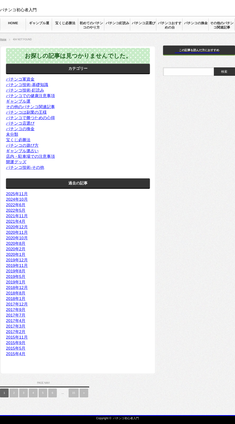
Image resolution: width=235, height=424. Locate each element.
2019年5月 (15, 276)
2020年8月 (15, 243)
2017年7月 (15, 315)
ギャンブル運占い (22, 151)
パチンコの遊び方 (22, 145)
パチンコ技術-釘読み (25, 90)
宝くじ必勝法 (18, 140)
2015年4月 (15, 354)
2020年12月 (17, 227)
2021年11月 (17, 216)
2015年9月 (15, 343)
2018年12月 (17, 287)
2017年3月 (15, 326)
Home (3, 39)
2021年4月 (15, 221)
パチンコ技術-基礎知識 (27, 84)
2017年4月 (15, 320)
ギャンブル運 (18, 101)
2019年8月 (15, 271)
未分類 (12, 134)
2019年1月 (15, 282)
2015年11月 (17, 337)
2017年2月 (15, 332)
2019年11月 (17, 265)
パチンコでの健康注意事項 (30, 96)
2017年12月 (17, 304)
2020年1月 (15, 254)
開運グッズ (16, 162)
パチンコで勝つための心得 (30, 118)
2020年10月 (17, 238)
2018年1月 (15, 298)
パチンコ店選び (20, 123)
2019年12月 (17, 260)
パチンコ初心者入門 (18, 10)
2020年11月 (17, 232)
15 (73, 392)
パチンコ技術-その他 (25, 167)
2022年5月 (15, 210)
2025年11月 (17, 194)
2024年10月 (17, 199)
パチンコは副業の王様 (26, 112)
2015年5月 (15, 348)
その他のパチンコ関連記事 (30, 107)
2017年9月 (15, 309)
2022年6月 (15, 205)
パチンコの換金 (20, 129)
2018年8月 (15, 293)
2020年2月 (15, 249)
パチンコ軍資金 (20, 79)
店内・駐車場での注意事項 (30, 156)
